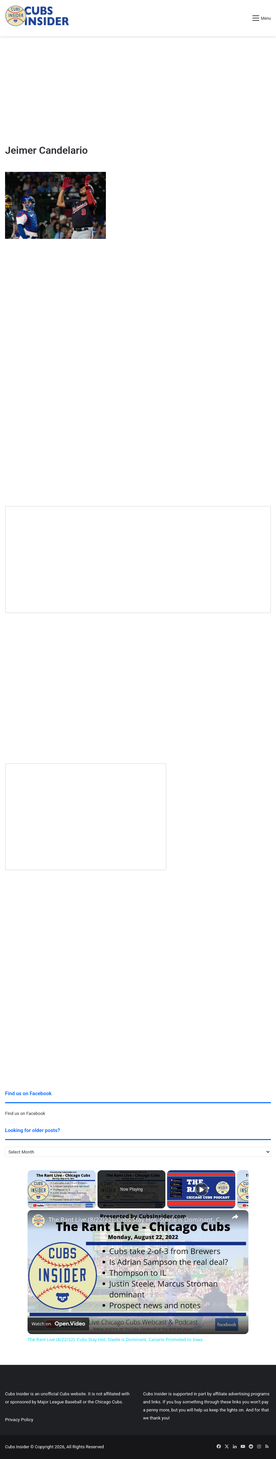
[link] (38, 1221)
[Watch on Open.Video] (58, 1324)
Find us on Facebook (25, 1113)
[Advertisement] (138, 90)
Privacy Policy (19, 1419)
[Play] (201, 1189)
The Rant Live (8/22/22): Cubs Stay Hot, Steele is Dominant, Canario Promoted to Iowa (137, 1219)
